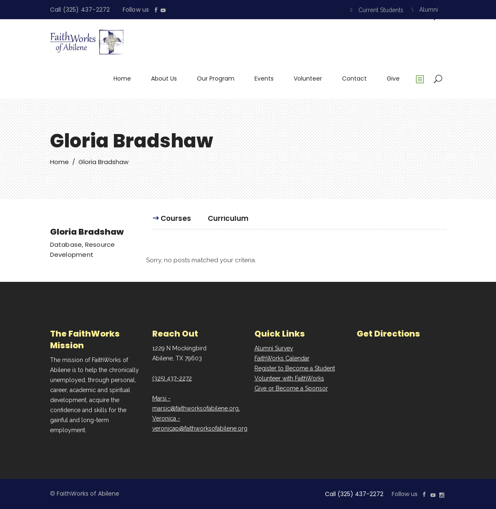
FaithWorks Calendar (282, 358)
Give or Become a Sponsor (291, 388)
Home (59, 161)
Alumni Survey (273, 348)
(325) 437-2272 (172, 378)
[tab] (175, 222)
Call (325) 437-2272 (80, 9)
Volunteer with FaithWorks (289, 378)
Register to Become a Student (294, 368)
